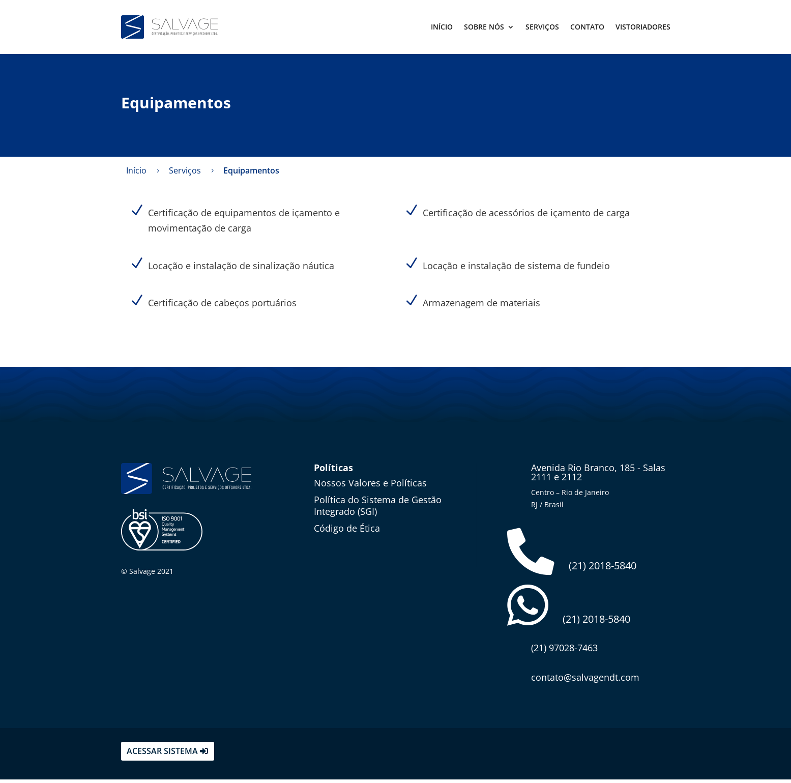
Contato (587, 27)
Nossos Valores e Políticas (370, 483)
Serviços (542, 27)
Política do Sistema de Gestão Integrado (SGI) (378, 506)
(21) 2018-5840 (572, 553)
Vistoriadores (643, 27)
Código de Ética (347, 528)
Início (442, 27)
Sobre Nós (484, 27)
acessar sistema (162, 754)
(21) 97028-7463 (564, 651)
